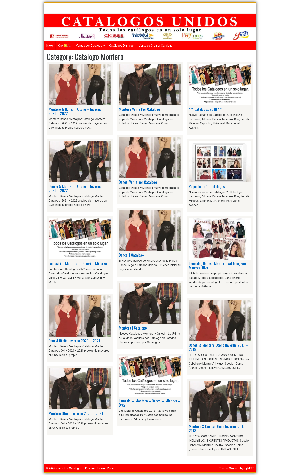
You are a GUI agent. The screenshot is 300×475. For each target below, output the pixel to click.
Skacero (234, 468)
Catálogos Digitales (121, 45)
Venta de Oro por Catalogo (156, 45)
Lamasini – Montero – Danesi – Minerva (78, 263)
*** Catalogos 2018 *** (206, 109)
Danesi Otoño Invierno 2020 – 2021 (74, 341)
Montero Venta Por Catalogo (139, 109)
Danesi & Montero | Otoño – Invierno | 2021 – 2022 (76, 188)
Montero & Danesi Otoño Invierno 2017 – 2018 (218, 428)
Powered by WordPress (100, 468)
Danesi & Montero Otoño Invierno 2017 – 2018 (218, 347)
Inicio (49, 45)
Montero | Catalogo (133, 328)
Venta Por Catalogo (68, 468)
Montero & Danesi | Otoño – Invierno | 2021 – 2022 (76, 111)
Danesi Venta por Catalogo (138, 182)
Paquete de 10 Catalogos (207, 186)
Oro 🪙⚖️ (64, 45)
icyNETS (249, 468)
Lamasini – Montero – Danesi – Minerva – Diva (149, 403)
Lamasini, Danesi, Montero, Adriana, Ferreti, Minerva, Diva (220, 266)
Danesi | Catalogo (131, 255)
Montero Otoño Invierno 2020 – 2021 (76, 413)
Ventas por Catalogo (89, 45)
